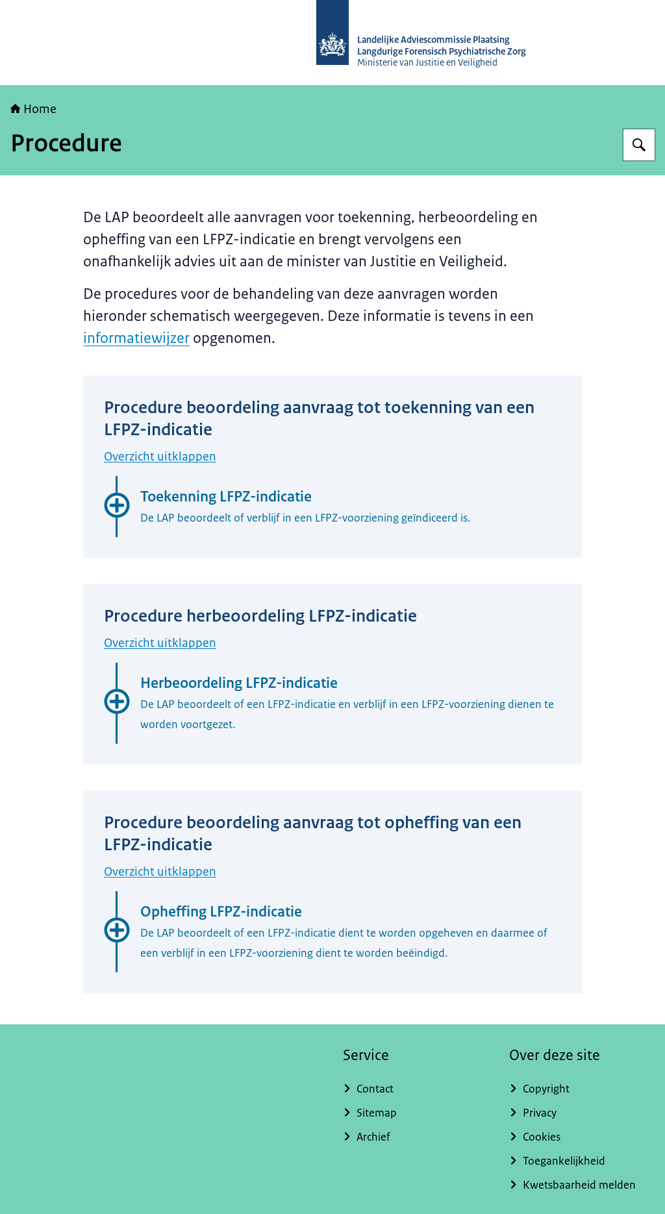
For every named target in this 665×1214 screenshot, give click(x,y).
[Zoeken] (639, 144)
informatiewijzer (136, 338)
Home (33, 109)
